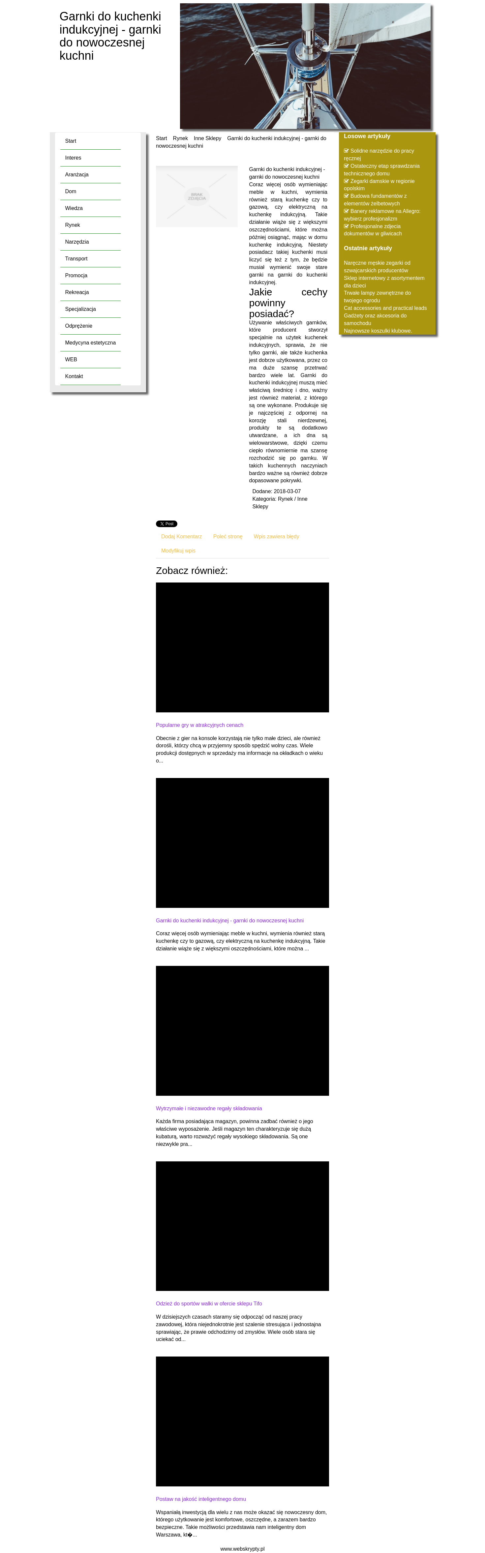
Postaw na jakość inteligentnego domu (201, 1499)
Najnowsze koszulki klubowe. (378, 331)
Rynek (180, 138)
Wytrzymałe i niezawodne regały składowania (209, 1108)
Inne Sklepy (208, 138)
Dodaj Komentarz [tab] (181, 536)
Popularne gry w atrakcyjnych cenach (199, 725)
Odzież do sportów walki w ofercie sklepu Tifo (209, 1303)
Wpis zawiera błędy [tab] (276, 536)
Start (161, 138)
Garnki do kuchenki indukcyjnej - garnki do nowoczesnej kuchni (230, 920)
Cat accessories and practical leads (385, 308)
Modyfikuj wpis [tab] (178, 550)
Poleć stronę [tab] (228, 536)
